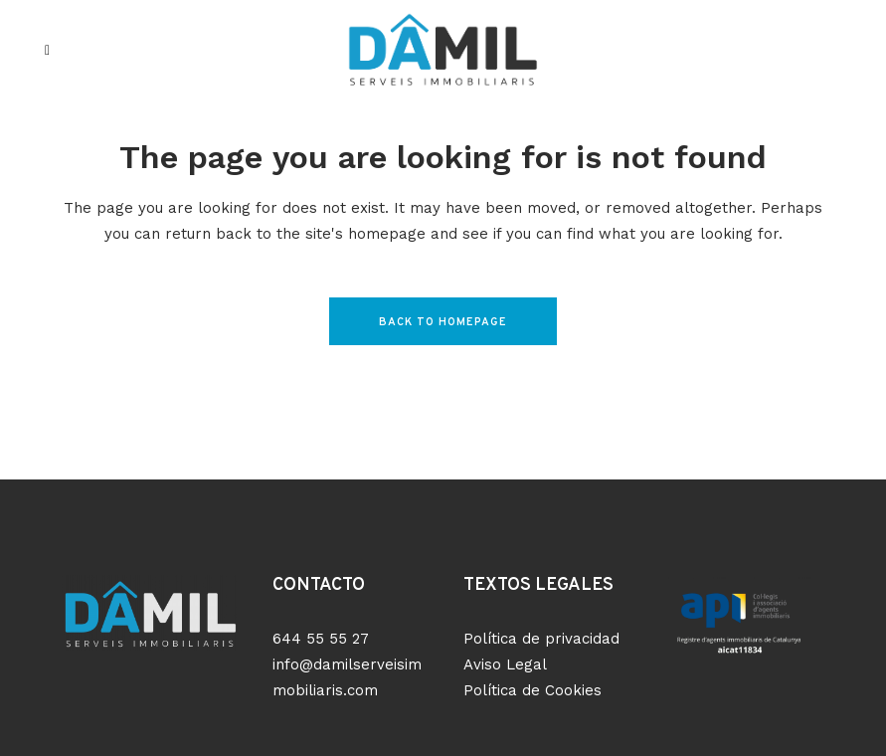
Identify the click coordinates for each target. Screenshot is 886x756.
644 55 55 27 (320, 639)
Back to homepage (443, 322)
